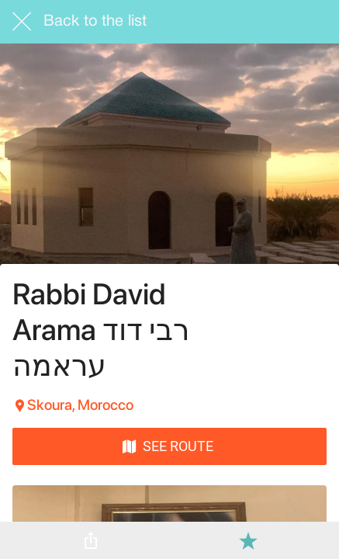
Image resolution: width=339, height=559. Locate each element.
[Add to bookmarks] (248, 540)
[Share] (90, 540)
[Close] (21, 21)
